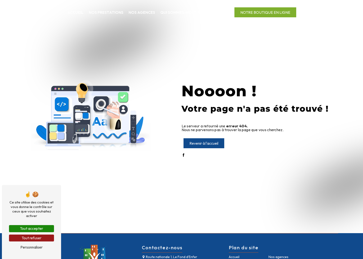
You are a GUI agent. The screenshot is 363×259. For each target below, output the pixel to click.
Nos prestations (106, 12)
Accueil (75, 12)
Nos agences (142, 12)
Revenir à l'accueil (203, 143)
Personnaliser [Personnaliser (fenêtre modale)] (31, 247)
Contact (214, 12)
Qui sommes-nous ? (179, 12)
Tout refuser (31, 238)
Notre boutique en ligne (265, 12)
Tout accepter (31, 228)
